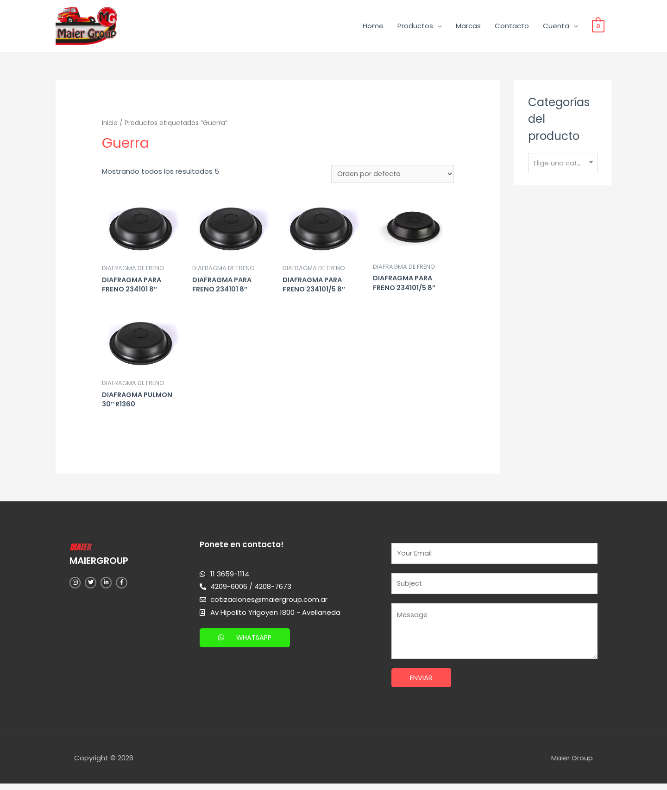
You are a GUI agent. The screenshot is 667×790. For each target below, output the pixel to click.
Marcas (468, 27)
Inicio (110, 124)
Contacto (512, 27)
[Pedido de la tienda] (392, 176)
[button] (246, 641)
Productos (415, 27)
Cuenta (556, 27)
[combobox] (563, 165)
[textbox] (563, 165)
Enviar (421, 684)
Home (373, 27)
